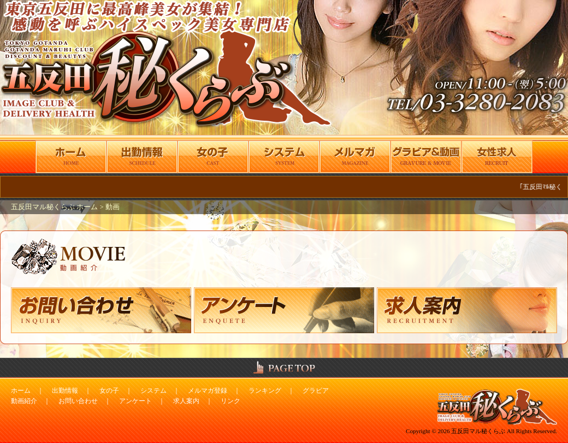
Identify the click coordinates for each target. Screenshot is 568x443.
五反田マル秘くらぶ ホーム (55, 207)
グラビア (316, 390)
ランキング (264, 390)
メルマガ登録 (207, 390)
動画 (112, 207)
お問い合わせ (78, 401)
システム (153, 390)
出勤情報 (65, 390)
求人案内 (186, 401)
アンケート (135, 401)
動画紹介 (24, 401)
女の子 (109, 390)
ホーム (21, 390)
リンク (230, 401)
